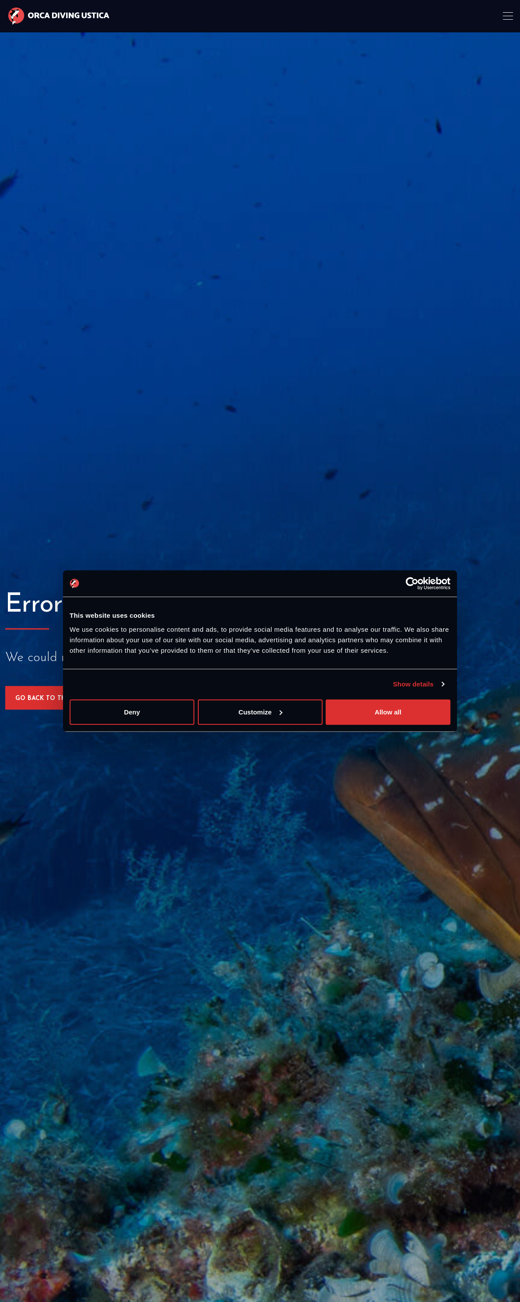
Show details (413, 684)
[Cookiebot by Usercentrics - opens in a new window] (412, 583)
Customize (260, 711)
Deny (132, 711)
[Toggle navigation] (509, 16)
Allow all (388, 711)
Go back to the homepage (62, 698)
